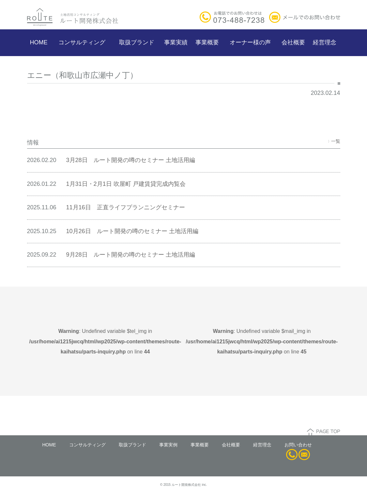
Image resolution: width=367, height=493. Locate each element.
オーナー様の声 (250, 42)
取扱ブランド (136, 42)
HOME (39, 42)
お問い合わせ (298, 444)
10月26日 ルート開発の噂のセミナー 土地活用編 (132, 231)
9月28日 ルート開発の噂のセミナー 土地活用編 (130, 254)
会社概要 (293, 42)
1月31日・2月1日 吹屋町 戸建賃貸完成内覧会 (126, 184)
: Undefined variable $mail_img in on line (262, 341)
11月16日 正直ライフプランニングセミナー (125, 207)
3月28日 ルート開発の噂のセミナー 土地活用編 (130, 160)
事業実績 (176, 42)
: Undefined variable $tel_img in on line (105, 341)
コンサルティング (81, 42)
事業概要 (207, 42)
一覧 (334, 141)
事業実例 (168, 444)
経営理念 (324, 42)
